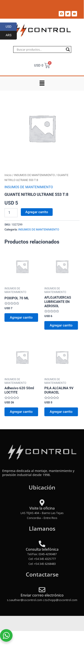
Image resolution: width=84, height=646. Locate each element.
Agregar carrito (36, 212)
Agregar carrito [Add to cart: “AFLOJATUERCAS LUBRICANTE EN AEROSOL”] (61, 325)
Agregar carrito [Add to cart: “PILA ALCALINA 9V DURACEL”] (61, 412)
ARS (11, 35)
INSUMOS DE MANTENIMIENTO (34, 175)
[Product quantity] (10, 212)
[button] (41, 83)
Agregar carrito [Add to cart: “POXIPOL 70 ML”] (21, 317)
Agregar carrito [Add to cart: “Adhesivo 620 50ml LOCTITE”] (21, 412)
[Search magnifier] (68, 49)
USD (11, 26)
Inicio (7, 175)
